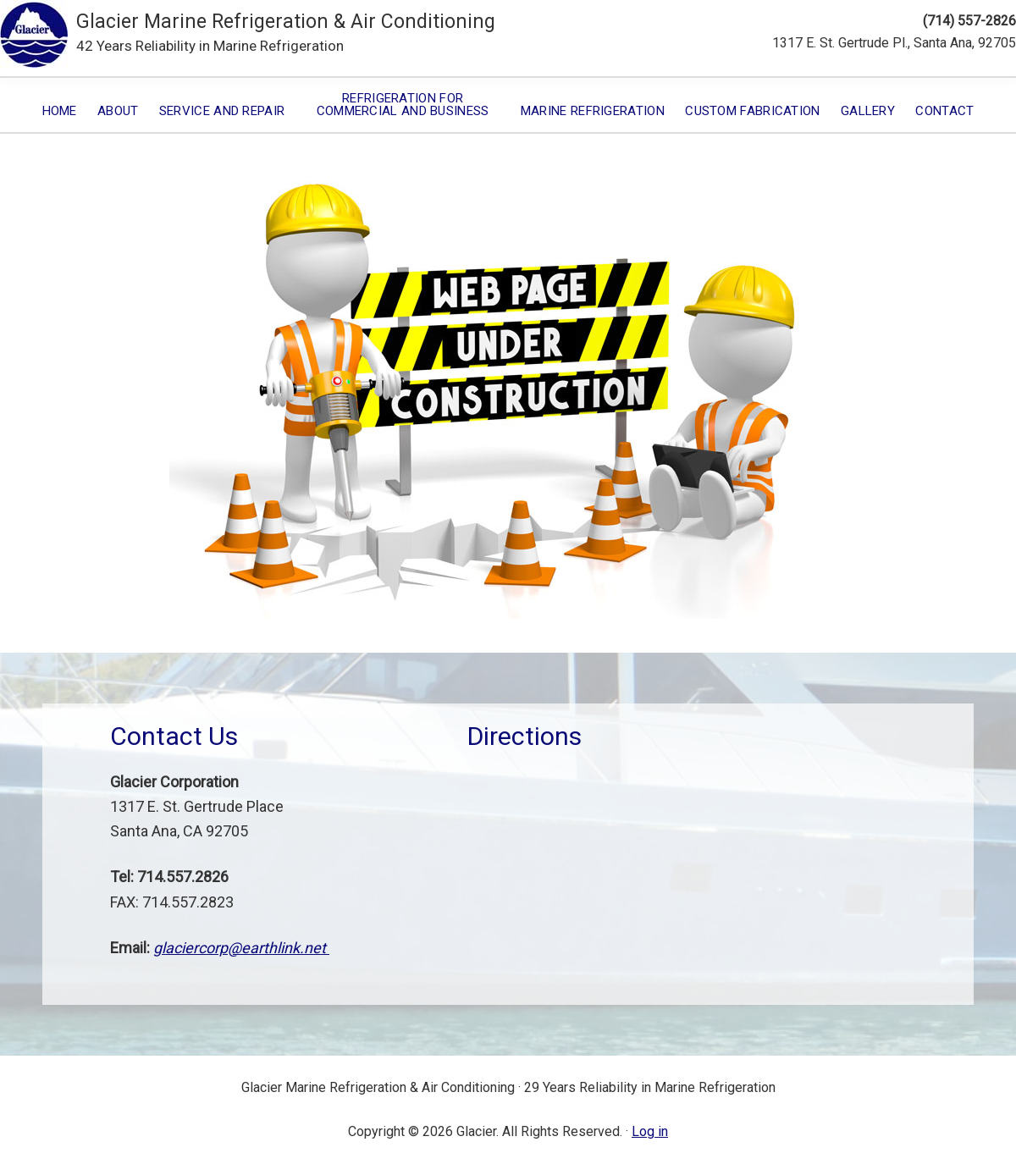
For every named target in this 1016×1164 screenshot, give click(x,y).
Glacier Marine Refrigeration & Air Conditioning (285, 21)
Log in (650, 1131)
